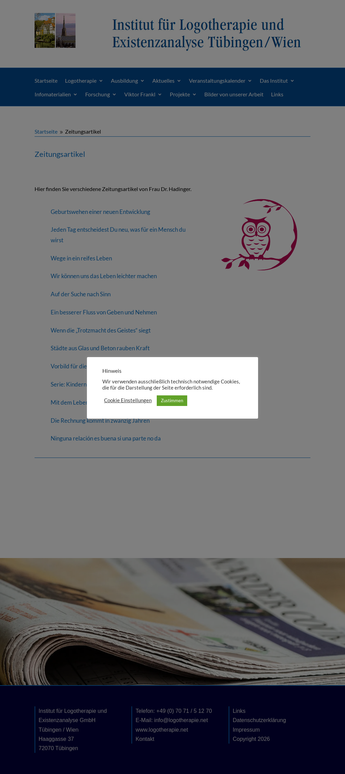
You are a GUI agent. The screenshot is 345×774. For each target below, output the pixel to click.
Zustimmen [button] (172, 400)
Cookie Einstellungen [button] (128, 400)
